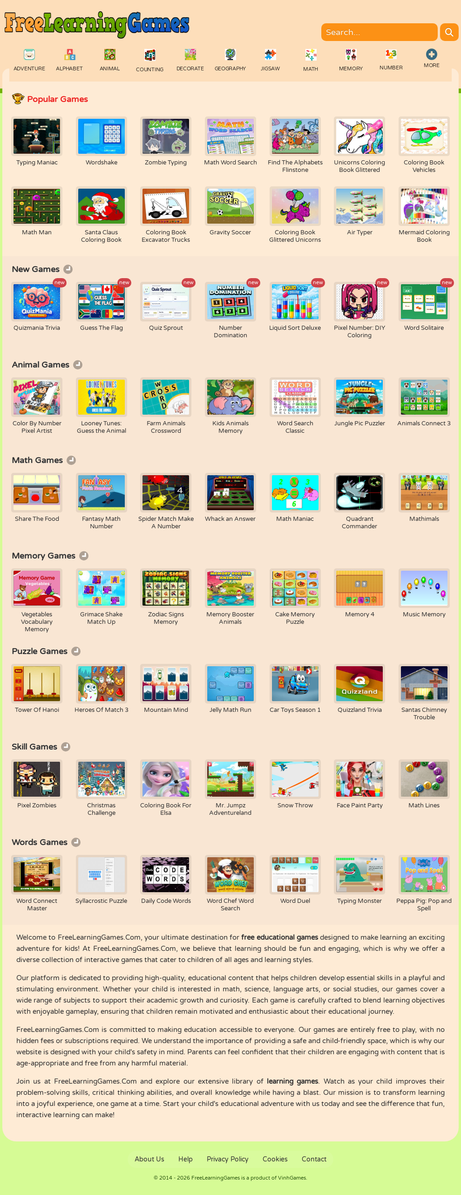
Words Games (46, 842)
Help (185, 1159)
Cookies (275, 1159)
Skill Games (41, 747)
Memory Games (50, 556)
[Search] (449, 32)
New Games (42, 269)
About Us (149, 1159)
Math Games (44, 460)
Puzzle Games (46, 651)
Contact (314, 1159)
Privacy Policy (228, 1159)
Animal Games (47, 365)
